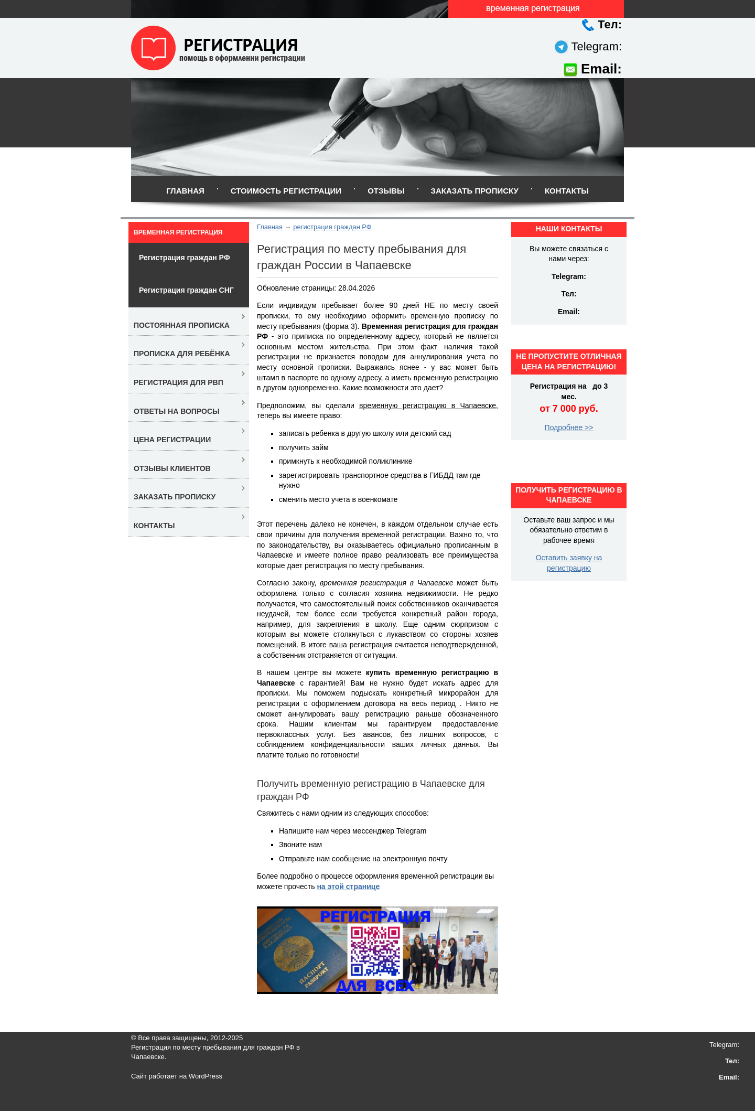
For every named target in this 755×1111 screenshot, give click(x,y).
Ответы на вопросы (177, 411)
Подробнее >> (569, 427)
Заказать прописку (475, 190)
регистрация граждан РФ (332, 227)
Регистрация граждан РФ (184, 257)
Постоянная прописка (182, 325)
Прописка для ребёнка (182, 353)
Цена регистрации (172, 439)
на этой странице (348, 886)
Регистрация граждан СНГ (186, 290)
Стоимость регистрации (286, 190)
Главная (185, 190)
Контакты (567, 190)
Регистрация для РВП (178, 382)
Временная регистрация (178, 232)
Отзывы (386, 190)
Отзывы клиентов (172, 468)
